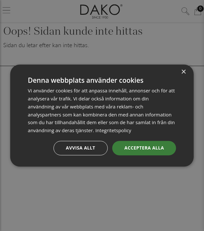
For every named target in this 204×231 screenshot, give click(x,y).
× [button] (183, 72)
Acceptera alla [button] (144, 148)
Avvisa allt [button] (80, 148)
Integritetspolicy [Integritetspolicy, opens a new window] (113, 130)
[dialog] (102, 115)
